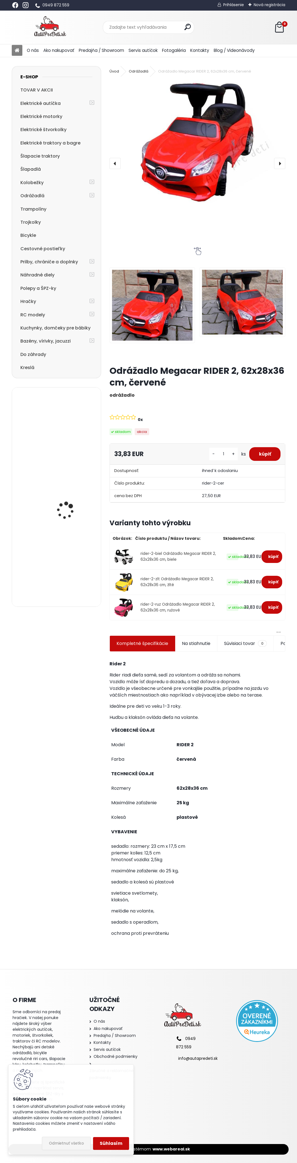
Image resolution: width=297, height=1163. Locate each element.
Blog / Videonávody (234, 50)
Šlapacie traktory (40, 156)
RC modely (32, 315)
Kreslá (27, 367)
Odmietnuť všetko (66, 1143)
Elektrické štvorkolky (43, 129)
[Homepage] (17, 50)
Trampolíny (33, 209)
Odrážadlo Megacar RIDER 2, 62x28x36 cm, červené (70, 419)
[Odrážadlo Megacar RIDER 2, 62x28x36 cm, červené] (197, 143)
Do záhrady (33, 354)
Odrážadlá (32, 195)
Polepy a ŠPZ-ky (38, 288)
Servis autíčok (143, 50)
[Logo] (50, 27)
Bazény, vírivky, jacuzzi (45, 341)
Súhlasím (111, 1143)
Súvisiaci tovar (245, 643)
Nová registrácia (269, 5)
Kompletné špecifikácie (142, 643)
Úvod (114, 71)
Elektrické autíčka (40, 103)
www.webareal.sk (171, 1149)
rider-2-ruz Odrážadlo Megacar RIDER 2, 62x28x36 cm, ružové (178, 607)
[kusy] (220, 454)
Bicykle (28, 235)
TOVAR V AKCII (36, 90)
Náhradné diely (37, 275)
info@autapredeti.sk (198, 1058)
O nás (33, 50)
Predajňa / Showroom (101, 50)
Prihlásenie (233, 5)
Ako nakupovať (58, 50)
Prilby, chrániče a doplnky (49, 262)
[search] (187, 27)
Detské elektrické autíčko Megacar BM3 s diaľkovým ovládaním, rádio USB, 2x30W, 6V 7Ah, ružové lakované (71, 478)
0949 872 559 (55, 5)
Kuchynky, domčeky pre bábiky (55, 328)
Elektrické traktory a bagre (50, 143)
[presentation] (115, 163)
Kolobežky (32, 182)
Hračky (28, 301)
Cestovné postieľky (42, 248)
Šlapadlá (30, 169)
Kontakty (199, 50)
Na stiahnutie (196, 643)
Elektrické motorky (41, 116)
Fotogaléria (174, 50)
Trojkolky (30, 222)
